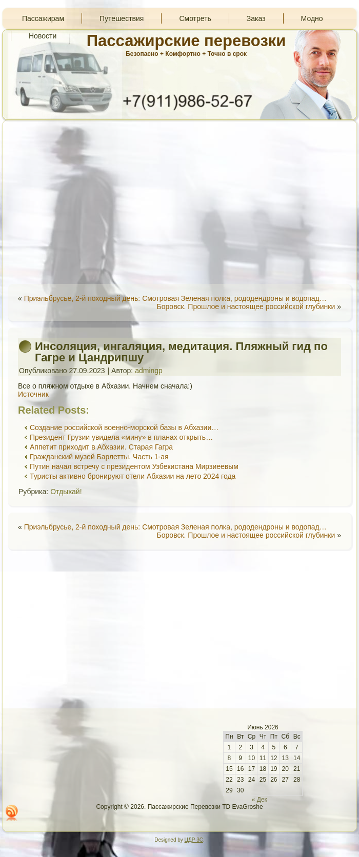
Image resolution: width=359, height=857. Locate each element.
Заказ (256, 18)
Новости (42, 36)
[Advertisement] (179, 202)
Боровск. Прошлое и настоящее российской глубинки (246, 306)
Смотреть (195, 18)
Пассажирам (43, 18)
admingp (149, 370)
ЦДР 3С (194, 840)
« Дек (259, 799)
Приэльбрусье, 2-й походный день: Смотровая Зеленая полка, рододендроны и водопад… (175, 298)
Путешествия (121, 18)
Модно (312, 18)
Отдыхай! (66, 491)
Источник (33, 394)
